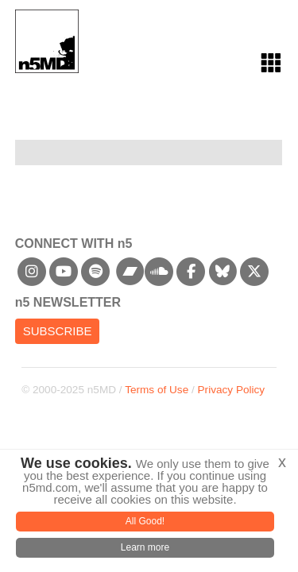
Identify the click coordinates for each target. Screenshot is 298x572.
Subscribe (57, 331)
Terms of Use (156, 390)
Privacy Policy (231, 390)
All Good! (145, 521)
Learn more (145, 547)
